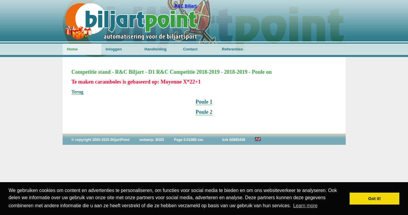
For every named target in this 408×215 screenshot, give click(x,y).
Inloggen (114, 49)
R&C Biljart (186, 6)
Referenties (232, 49)
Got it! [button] (374, 198)
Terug (77, 91)
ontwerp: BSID (151, 140)
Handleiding (156, 49)
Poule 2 (204, 112)
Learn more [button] (305, 205)
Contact (190, 49)
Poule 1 (204, 102)
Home (72, 49)
